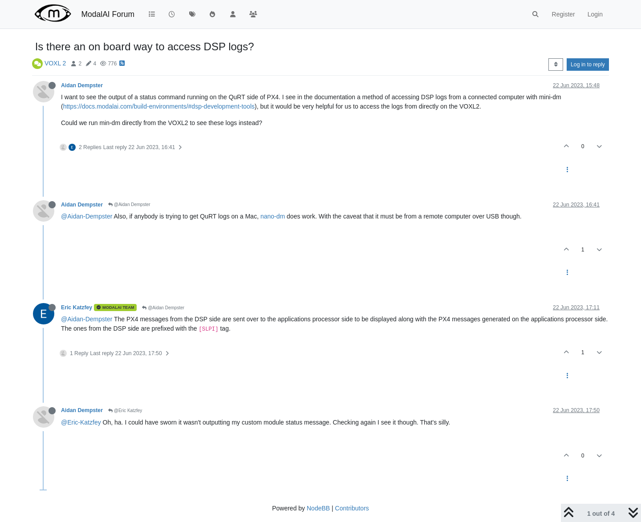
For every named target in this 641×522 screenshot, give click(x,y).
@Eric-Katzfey (81, 422)
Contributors (352, 508)
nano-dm (272, 216)
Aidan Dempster (82, 85)
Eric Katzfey (76, 307)
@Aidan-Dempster (86, 216)
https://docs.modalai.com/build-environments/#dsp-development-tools (159, 106)
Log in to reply (588, 64)
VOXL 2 (55, 63)
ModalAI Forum (107, 14)
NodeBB (318, 508)
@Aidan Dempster (129, 204)
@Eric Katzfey (125, 410)
